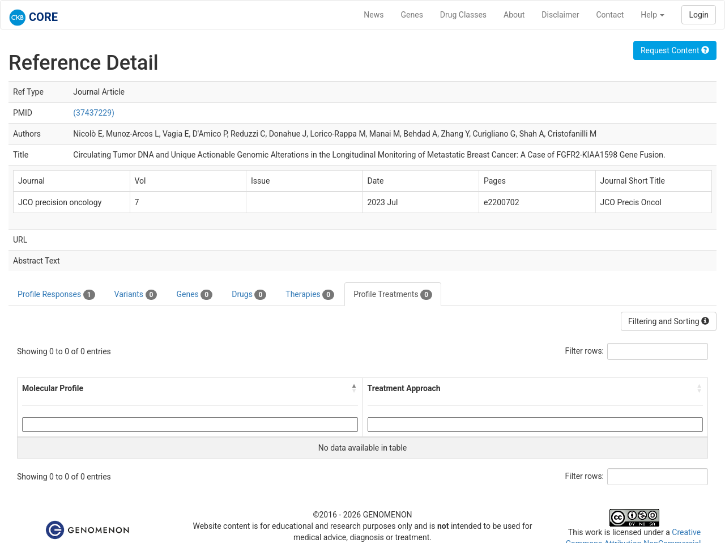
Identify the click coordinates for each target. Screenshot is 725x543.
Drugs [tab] (249, 295)
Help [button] (652, 14)
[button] (354, 388)
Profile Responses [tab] (56, 295)
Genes (412, 14)
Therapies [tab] (309, 295)
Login (699, 14)
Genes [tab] (194, 295)
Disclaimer (560, 14)
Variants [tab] (135, 295)
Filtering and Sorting (668, 321)
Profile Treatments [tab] (392, 295)
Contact (610, 14)
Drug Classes (463, 14)
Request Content (675, 50)
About (514, 14)
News (373, 14)
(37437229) (93, 112)
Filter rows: (584, 350)
